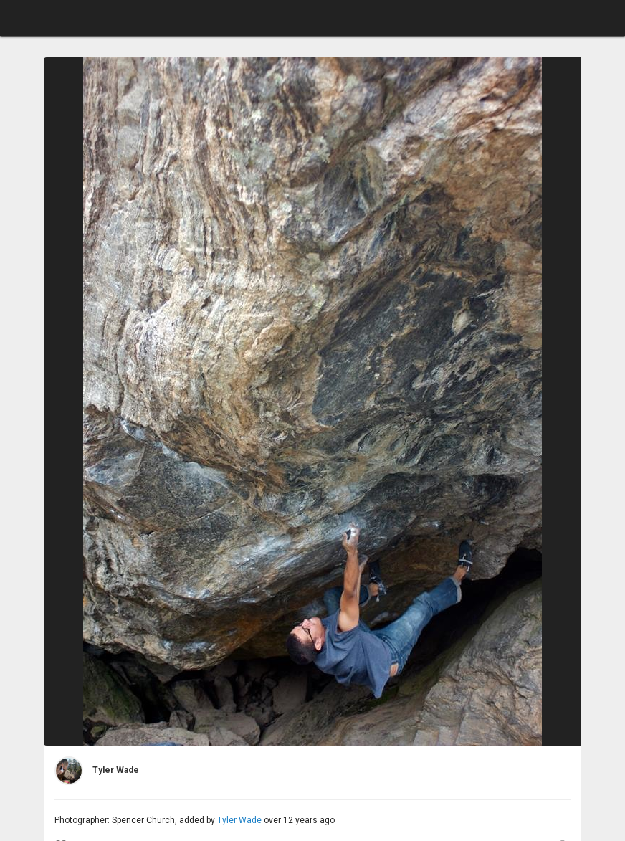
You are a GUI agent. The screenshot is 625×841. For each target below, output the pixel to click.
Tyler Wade (239, 820)
